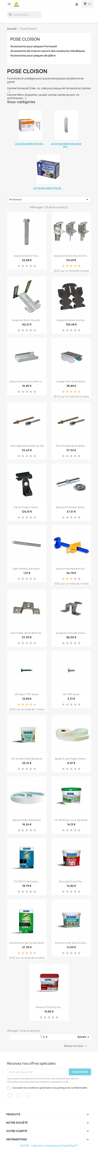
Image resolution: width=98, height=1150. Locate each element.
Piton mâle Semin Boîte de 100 (27, 445)
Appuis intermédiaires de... (71, 568)
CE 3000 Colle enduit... (27, 881)
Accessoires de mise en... (66, 145)
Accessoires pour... (30, 144)
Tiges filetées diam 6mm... (27, 568)
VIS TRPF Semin (71, 694)
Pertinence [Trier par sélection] (49, 200)
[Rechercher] (24, 14)
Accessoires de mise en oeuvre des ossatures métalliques (47, 51)
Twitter (19, 1095)
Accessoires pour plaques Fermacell (33, 46)
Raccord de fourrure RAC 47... (27, 381)
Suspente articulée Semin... (71, 633)
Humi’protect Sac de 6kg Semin (26, 942)
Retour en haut (76, 1046)
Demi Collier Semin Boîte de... (26, 633)
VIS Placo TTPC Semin (27, 694)
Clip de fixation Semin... (27, 507)
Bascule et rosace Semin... (71, 507)
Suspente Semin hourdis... (27, 320)
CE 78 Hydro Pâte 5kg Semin (26, 758)
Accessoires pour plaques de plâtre (33, 55)
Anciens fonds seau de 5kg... (71, 942)
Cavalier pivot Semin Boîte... (71, 381)
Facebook (10, 1095)
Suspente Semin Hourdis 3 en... (71, 255)
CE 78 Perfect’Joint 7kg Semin (71, 820)
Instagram (28, 1095)
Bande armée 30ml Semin (27, 820)
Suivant (83, 1037)
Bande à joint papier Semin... (71, 758)
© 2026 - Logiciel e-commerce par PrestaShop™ (49, 1145)
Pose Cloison (25, 39)
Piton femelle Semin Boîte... (71, 445)
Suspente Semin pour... (27, 255)
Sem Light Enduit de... (71, 881)
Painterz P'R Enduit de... (49, 1007)
